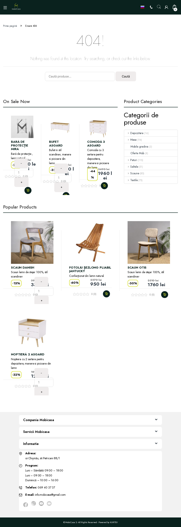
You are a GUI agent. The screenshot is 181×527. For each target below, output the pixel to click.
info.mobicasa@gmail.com (50, 495)
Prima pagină (10, 26)
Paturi (130, 160)
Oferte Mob (134, 153)
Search (159, 7)
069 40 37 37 (46, 487)
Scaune (131, 173)
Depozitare (133, 133)
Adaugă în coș (29, 190)
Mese (130, 140)
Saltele (131, 167)
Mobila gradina (136, 146)
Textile (131, 180)
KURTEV (114, 522)
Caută (126, 76)
